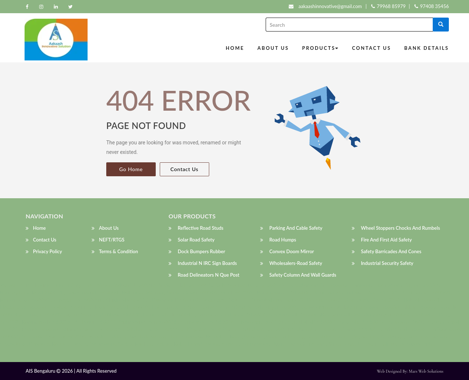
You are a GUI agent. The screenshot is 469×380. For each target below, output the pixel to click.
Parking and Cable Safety (295, 228)
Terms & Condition (118, 251)
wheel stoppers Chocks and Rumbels (400, 228)
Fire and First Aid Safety (386, 240)
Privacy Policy (47, 251)
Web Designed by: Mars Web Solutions (410, 371)
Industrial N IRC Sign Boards (207, 263)
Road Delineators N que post (208, 275)
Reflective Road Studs (201, 228)
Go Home (131, 169)
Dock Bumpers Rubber (201, 251)
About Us (273, 48)
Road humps (282, 240)
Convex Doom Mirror (291, 251)
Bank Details (426, 48)
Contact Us (371, 48)
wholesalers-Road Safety (295, 263)
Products (320, 48)
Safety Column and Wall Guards (302, 275)
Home (235, 48)
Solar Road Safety (196, 240)
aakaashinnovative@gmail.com (330, 6)
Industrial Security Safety (387, 263)
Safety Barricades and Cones (391, 251)
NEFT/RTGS (112, 240)
